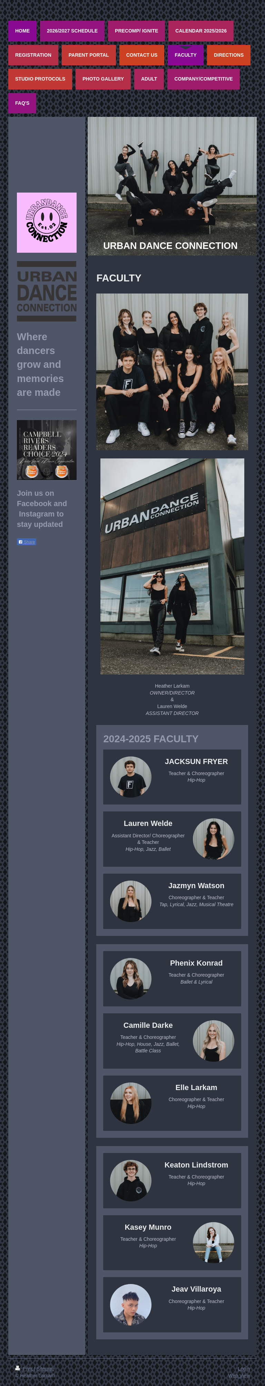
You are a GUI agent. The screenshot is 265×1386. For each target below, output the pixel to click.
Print (24, 1368)
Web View (239, 1375)
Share (26, 542)
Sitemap (45, 1368)
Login (244, 1368)
